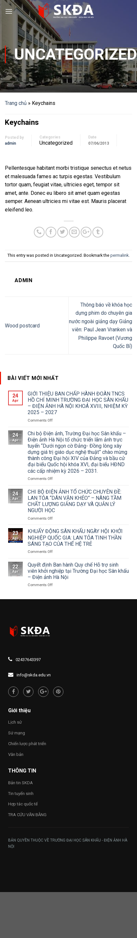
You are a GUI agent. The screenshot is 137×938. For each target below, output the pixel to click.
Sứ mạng (16, 732)
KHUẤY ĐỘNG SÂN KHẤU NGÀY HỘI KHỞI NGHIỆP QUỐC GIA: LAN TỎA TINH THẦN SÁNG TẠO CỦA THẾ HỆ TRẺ (75, 537)
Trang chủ (16, 103)
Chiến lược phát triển (27, 743)
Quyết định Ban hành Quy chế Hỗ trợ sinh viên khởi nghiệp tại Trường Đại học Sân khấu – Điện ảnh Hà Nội (78, 571)
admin (10, 143)
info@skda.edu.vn (34, 674)
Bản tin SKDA (20, 782)
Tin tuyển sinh (21, 793)
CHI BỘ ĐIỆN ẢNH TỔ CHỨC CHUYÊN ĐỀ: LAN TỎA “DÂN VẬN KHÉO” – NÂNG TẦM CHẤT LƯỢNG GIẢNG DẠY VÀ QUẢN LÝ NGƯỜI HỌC (74, 501)
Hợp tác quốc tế (23, 803)
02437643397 (28, 659)
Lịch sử (15, 722)
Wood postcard (22, 326)
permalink (119, 255)
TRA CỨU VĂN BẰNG (27, 814)
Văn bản (15, 754)
